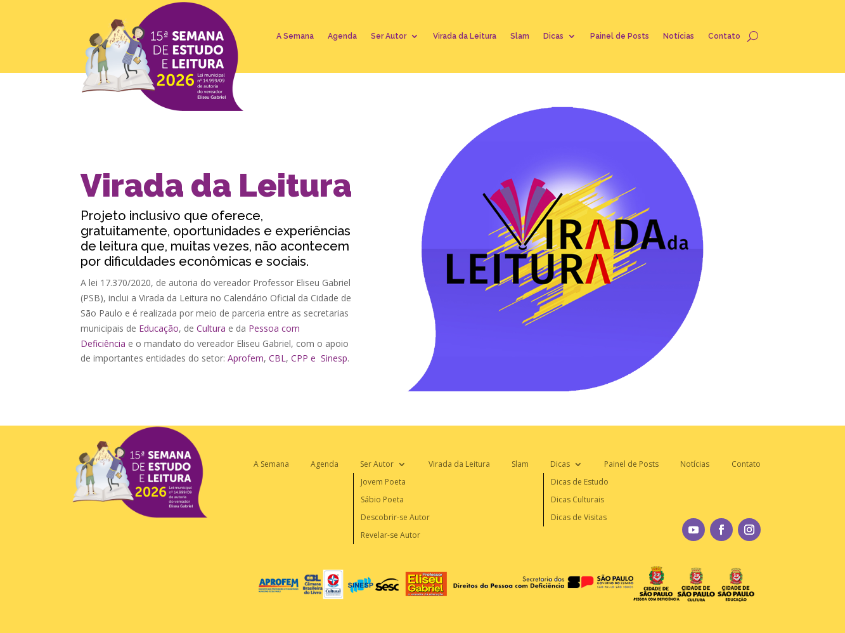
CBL (277, 358)
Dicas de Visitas (579, 517)
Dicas (553, 36)
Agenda (342, 36)
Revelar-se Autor (390, 535)
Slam (519, 36)
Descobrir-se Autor (395, 517)
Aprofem (246, 358)
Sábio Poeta (382, 499)
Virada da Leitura (464, 36)
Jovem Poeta (383, 481)
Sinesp (334, 358)
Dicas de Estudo (580, 481)
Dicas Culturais (577, 499)
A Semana (295, 36)
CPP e (303, 358)
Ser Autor (388, 36)
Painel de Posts (619, 36)
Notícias (678, 36)
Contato (724, 36)
